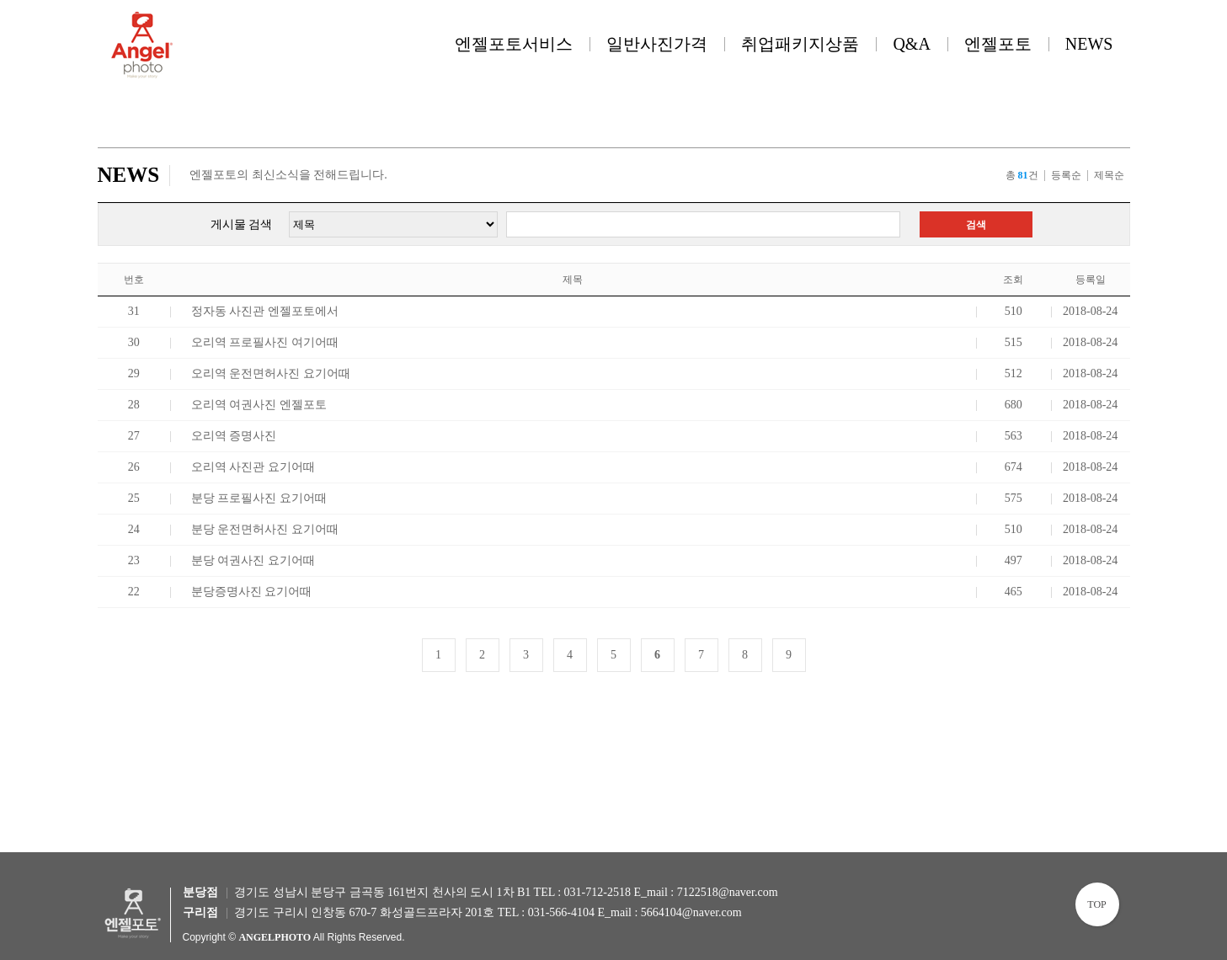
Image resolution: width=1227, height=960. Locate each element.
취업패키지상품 (800, 44)
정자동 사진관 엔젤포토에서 (265, 311)
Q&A (911, 44)
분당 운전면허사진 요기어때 (265, 529)
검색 (976, 225)
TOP (1096, 904)
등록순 (1066, 175)
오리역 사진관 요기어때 (253, 467)
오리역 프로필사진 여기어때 (265, 342)
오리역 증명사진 (234, 435)
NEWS (1089, 44)
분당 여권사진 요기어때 (253, 560)
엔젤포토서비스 (514, 44)
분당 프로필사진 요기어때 (259, 498)
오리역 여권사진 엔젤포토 (259, 404)
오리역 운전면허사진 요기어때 (270, 373)
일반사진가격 (656, 44)
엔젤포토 (998, 44)
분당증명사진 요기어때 (251, 591)
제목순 (1109, 175)
